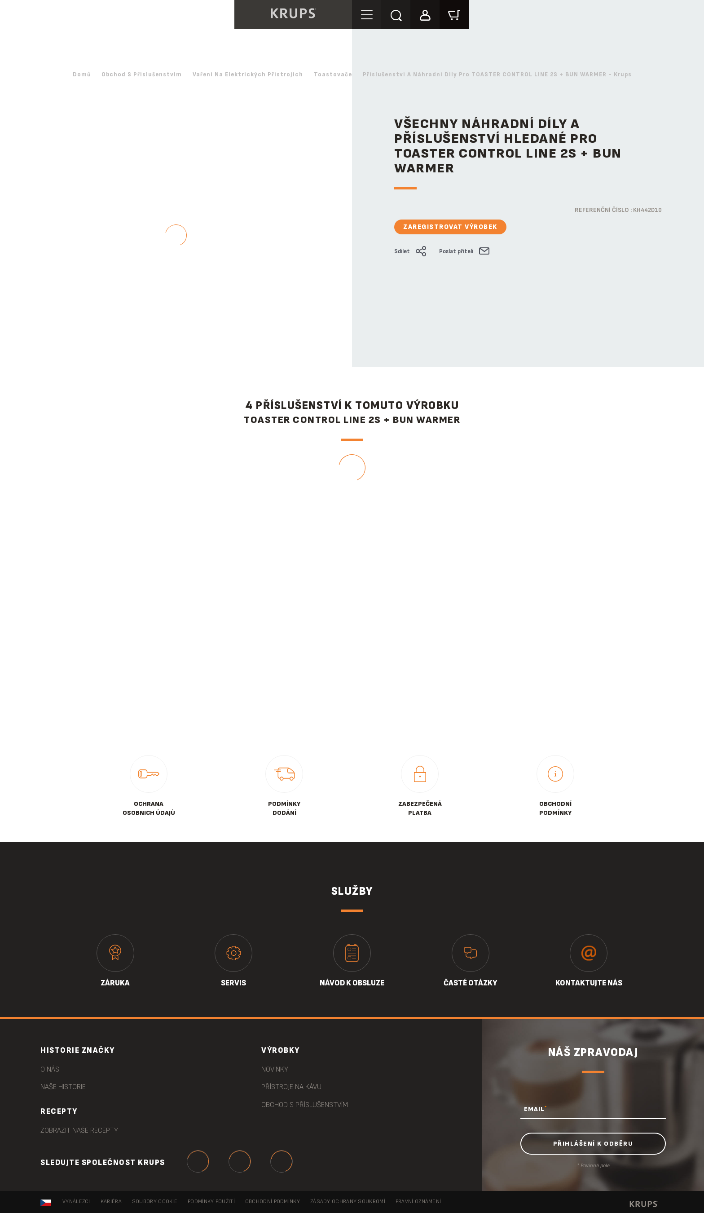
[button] (425, 14)
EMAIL (535, 1109)
